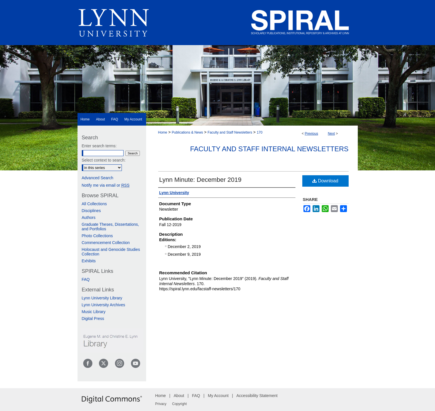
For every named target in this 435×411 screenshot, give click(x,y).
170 (260, 132)
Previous (311, 134)
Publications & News (187, 132)
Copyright (179, 404)
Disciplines (91, 210)
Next (331, 134)
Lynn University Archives (103, 305)
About (179, 395)
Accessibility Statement (257, 395)
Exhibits (89, 261)
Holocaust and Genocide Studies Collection (111, 251)
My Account (218, 395)
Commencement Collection (106, 242)
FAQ (86, 279)
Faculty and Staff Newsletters (230, 132)
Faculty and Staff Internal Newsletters (269, 149)
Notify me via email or (106, 185)
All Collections (94, 204)
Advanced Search (98, 178)
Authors (89, 217)
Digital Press (93, 318)
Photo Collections (97, 235)
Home (162, 132)
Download (325, 180)
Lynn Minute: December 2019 (200, 179)
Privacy (160, 404)
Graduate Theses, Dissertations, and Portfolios (110, 226)
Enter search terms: (99, 146)
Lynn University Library (102, 298)
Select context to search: (104, 160)
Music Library (94, 311)
